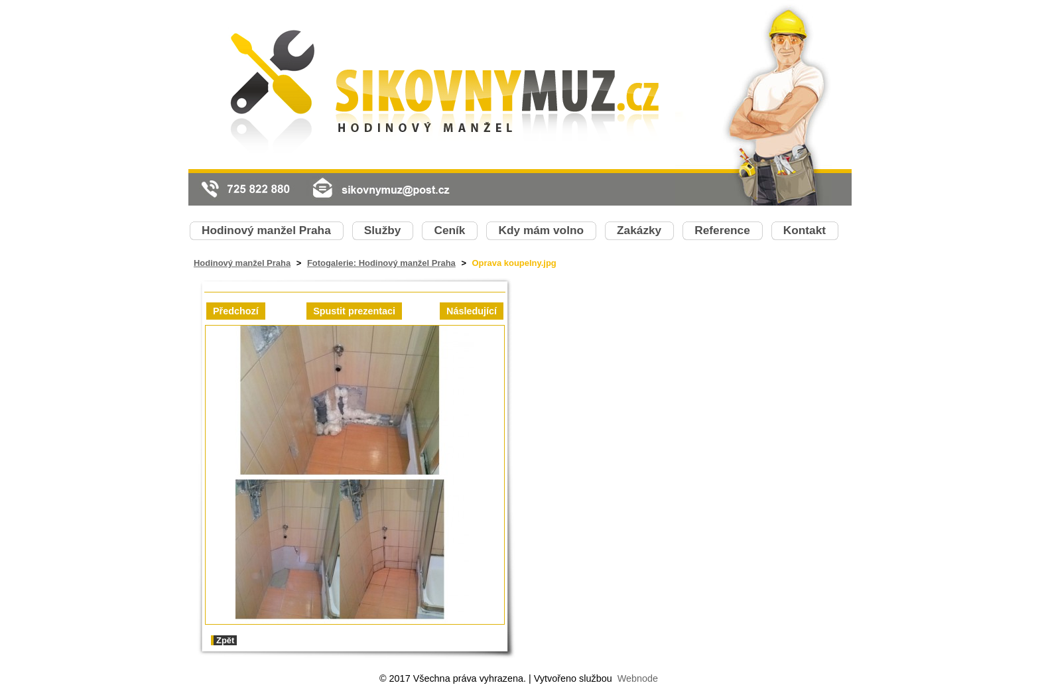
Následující (471, 311)
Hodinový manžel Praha (242, 263)
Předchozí (236, 311)
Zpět (225, 640)
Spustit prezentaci (354, 311)
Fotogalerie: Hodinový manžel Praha (381, 263)
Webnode (638, 678)
